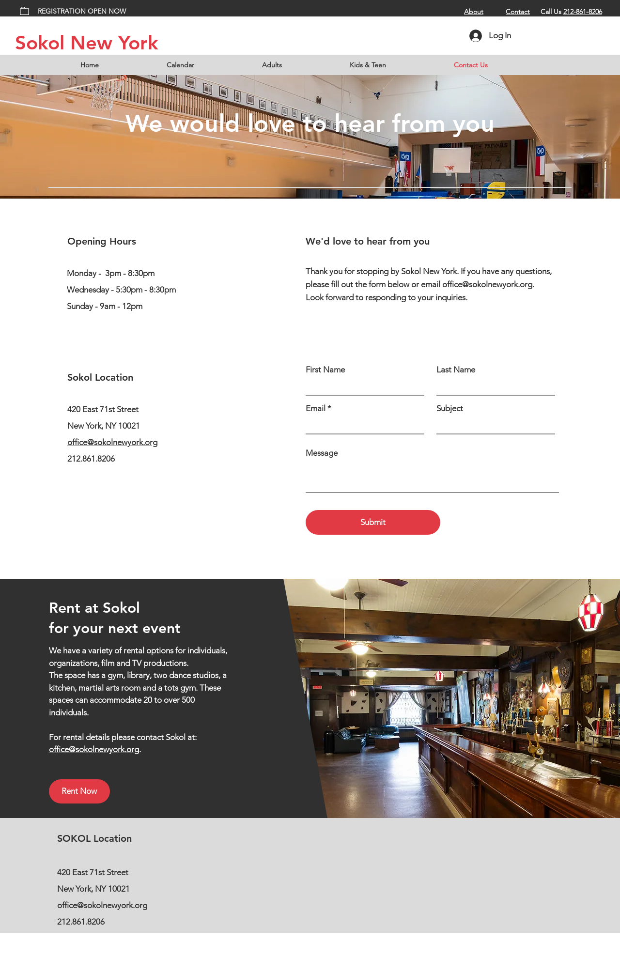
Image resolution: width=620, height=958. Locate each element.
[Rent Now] (79, 791)
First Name (325, 370)
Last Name (455, 370)
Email (316, 408)
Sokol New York (86, 42)
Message (322, 453)
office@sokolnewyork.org (112, 442)
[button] (298, 65)
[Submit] (373, 522)
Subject (449, 408)
